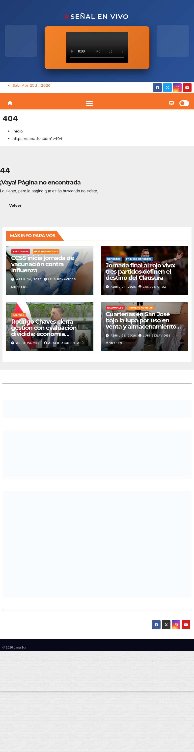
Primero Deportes (139, 259)
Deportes (114, 259)
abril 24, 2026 (29, 279)
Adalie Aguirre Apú (64, 343)
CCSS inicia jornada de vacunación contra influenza (42, 264)
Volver (15, 205)
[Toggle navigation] (89, 103)
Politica (18, 315)
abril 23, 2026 (29, 343)
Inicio (17, 131)
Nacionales (20, 251)
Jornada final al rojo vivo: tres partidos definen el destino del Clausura (140, 271)
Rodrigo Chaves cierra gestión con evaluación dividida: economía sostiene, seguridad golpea (49, 331)
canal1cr (20, 647)
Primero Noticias (46, 251)
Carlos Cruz (152, 286)
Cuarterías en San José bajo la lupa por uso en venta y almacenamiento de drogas (141, 323)
